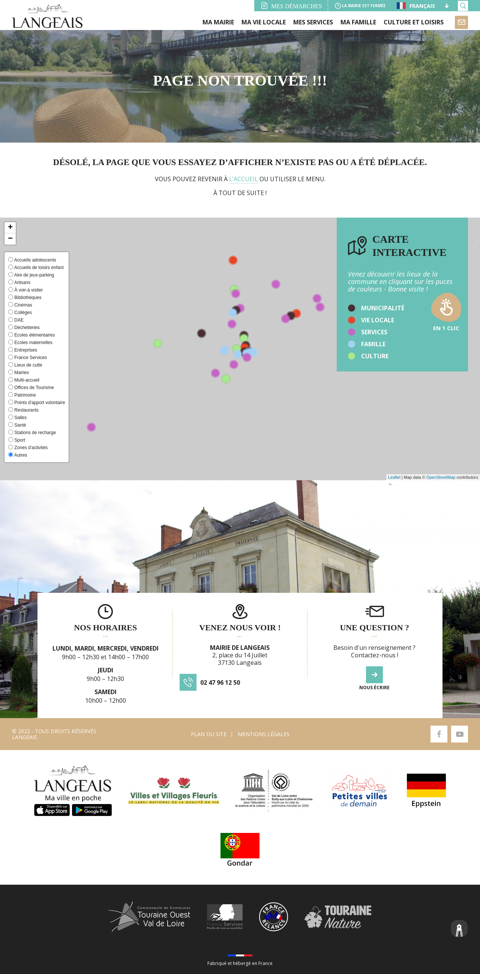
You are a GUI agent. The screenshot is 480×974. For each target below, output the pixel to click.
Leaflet (394, 477)
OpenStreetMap (441, 477)
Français (416, 5)
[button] (10, 227)
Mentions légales (264, 734)
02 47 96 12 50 (220, 682)
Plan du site (208, 734)
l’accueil (243, 179)
